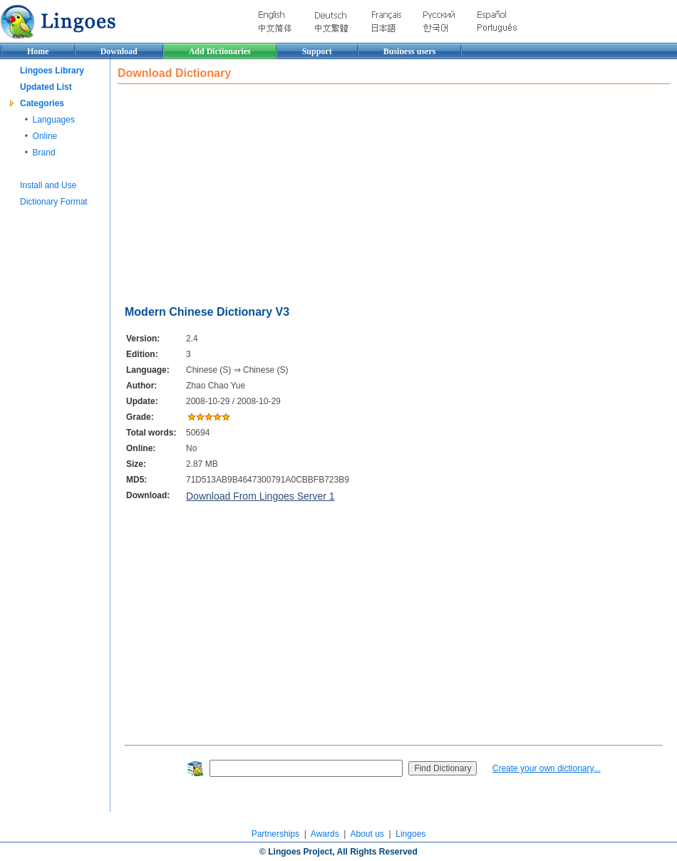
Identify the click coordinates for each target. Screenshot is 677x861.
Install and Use (48, 185)
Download (119, 51)
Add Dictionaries (220, 51)
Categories (42, 103)
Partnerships (275, 834)
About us (366, 834)
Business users (409, 51)
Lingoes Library (52, 71)
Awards (325, 834)
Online (45, 136)
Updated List (46, 87)
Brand (44, 153)
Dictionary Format (54, 202)
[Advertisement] (332, 191)
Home (38, 51)
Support (317, 51)
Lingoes (410, 834)
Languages (54, 120)
